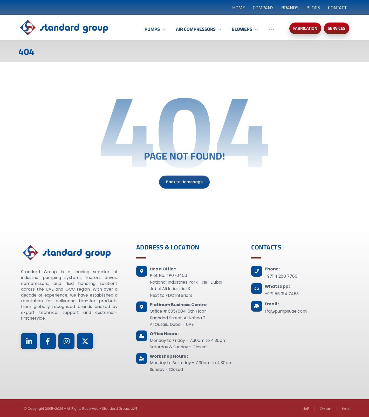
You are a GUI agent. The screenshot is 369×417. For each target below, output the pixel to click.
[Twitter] (85, 341)
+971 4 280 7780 (281, 276)
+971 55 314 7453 (282, 294)
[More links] (271, 32)
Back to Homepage (184, 182)
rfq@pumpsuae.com (286, 311)
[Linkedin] (29, 341)
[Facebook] (48, 341)
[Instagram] (66, 341)
